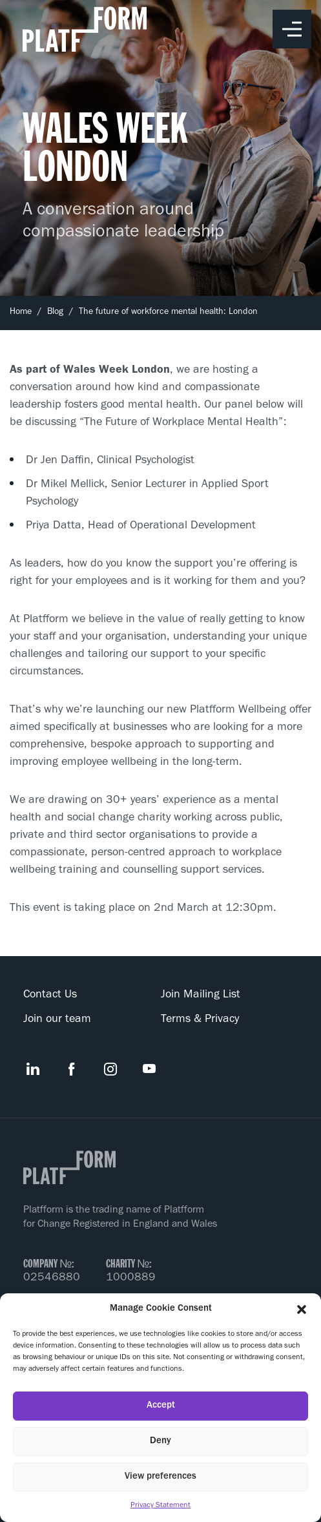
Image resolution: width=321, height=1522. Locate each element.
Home (21, 312)
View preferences (160, 1477)
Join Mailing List (200, 995)
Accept (161, 1406)
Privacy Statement (160, 1506)
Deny (160, 1441)
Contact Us (50, 995)
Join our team (57, 1020)
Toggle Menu (292, 29)
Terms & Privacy (200, 1020)
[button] (301, 1309)
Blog (55, 312)
